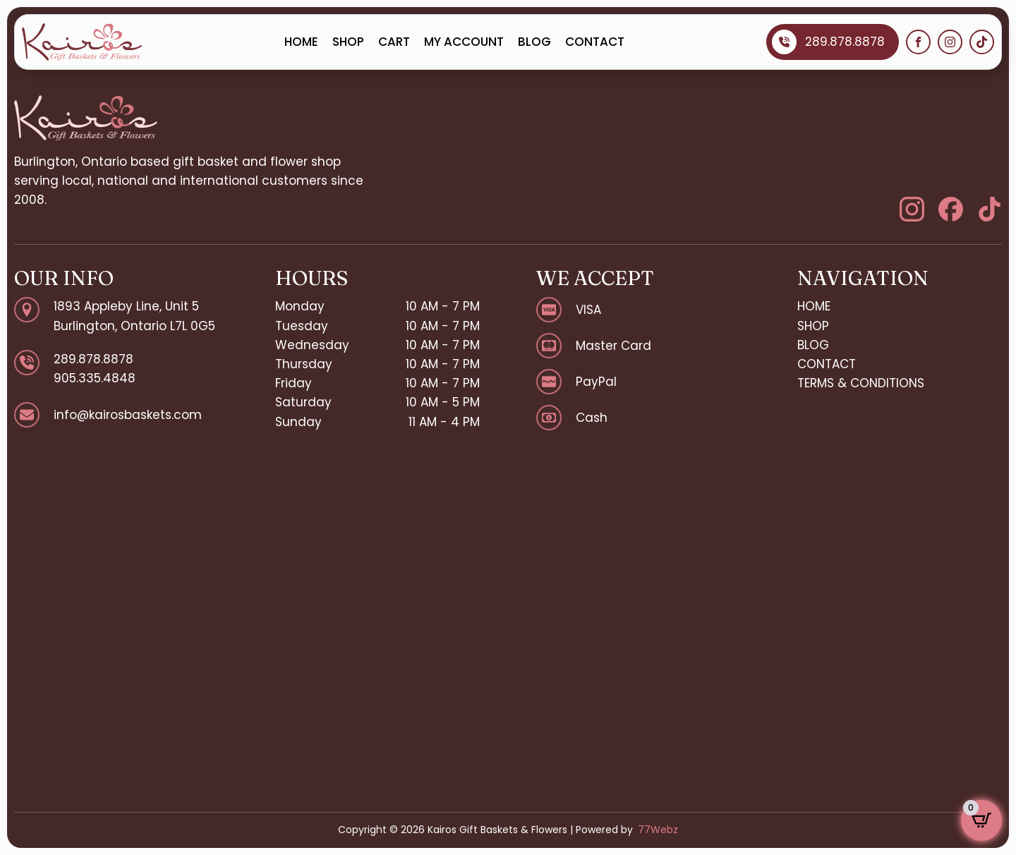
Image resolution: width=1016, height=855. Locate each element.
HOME (301, 41)
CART (394, 41)
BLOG (534, 41)
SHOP (348, 41)
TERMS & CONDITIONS (860, 383)
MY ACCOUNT (464, 41)
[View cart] (981, 820)
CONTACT (594, 41)
